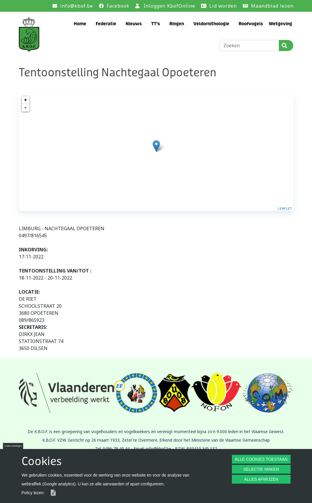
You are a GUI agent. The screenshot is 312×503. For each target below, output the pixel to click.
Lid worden (223, 6)
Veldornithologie (211, 24)
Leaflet (285, 208)
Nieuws (134, 24)
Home (80, 24)
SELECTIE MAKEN (261, 469)
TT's (155, 24)
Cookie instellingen (13, 446)
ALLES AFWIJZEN (261, 479)
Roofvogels (251, 24)
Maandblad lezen (272, 6)
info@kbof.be (76, 6)
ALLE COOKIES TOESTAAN (261, 459)
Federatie (106, 24)
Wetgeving (280, 24)
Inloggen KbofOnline (169, 6)
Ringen (176, 24)
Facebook (118, 6)
